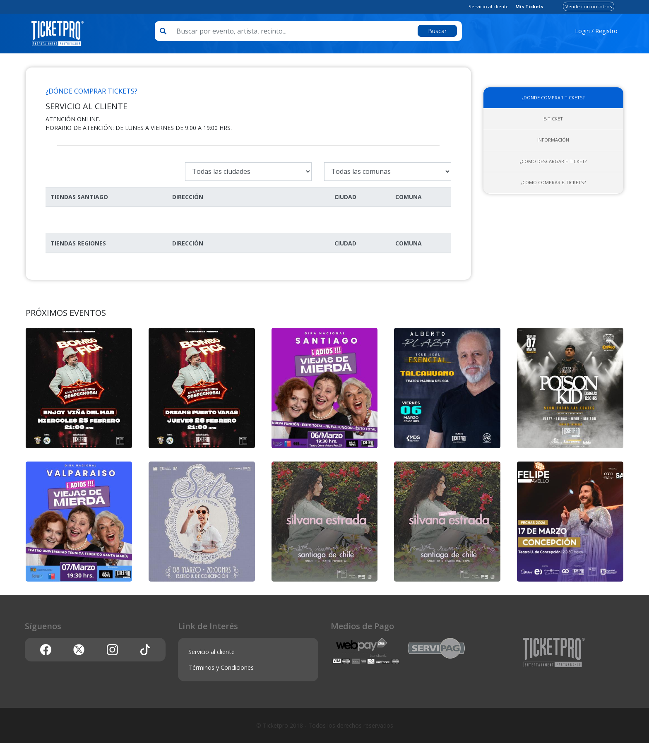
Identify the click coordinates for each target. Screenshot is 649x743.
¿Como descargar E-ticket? (553, 161)
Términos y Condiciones (221, 667)
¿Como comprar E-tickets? (553, 182)
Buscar (437, 31)
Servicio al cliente (489, 6)
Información (553, 140)
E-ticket (553, 118)
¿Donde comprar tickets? (553, 97)
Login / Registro (596, 31)
